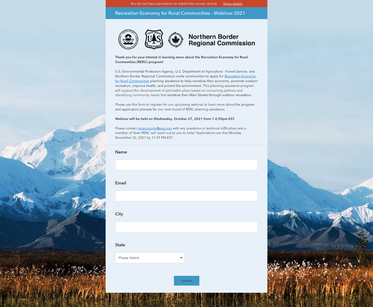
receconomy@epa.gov (155, 128)
